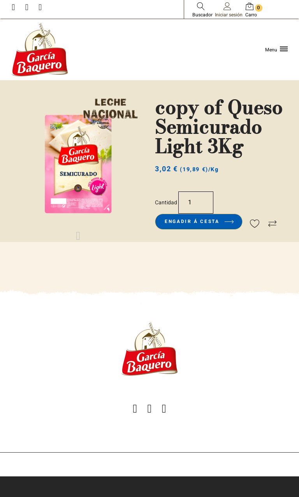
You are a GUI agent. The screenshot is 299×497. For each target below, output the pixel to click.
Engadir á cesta (199, 221)
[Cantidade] (195, 202)
